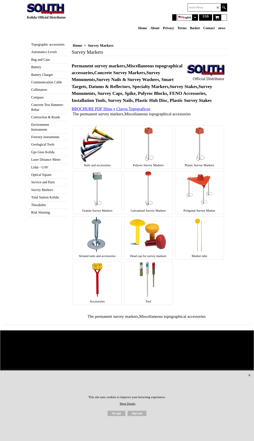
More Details (127, 403)
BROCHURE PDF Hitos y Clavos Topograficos (111, 109)
